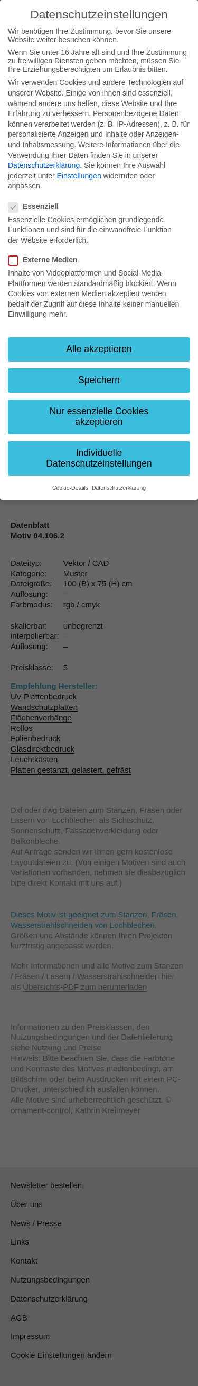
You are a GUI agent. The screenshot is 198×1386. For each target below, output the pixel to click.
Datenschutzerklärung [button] (119, 488)
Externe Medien (46, 259)
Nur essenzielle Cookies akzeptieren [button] (99, 416)
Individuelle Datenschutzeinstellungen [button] (99, 458)
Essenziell (36, 206)
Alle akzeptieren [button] (99, 349)
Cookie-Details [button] (70, 488)
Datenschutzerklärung (44, 165)
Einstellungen (79, 176)
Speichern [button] (99, 380)
